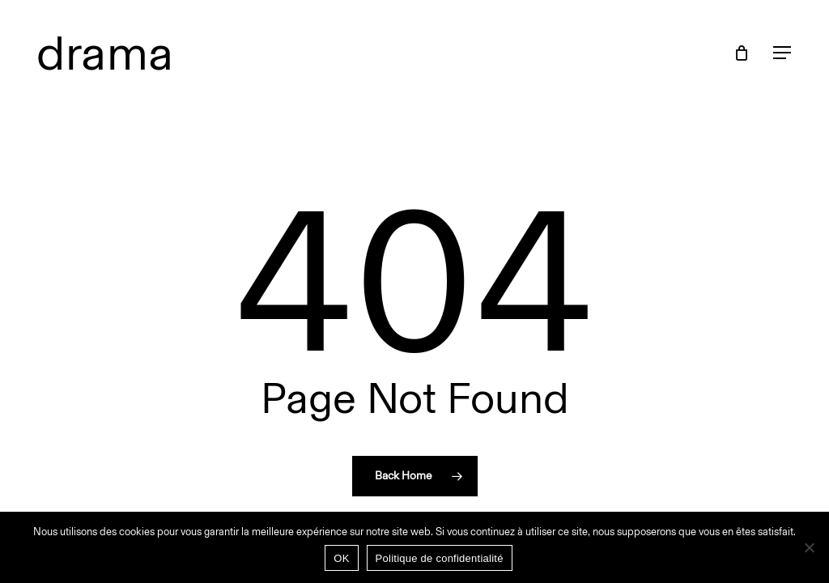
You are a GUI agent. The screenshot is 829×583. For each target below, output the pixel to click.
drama (105, 52)
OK (341, 558)
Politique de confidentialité (440, 558)
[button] (783, 53)
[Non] (809, 547)
